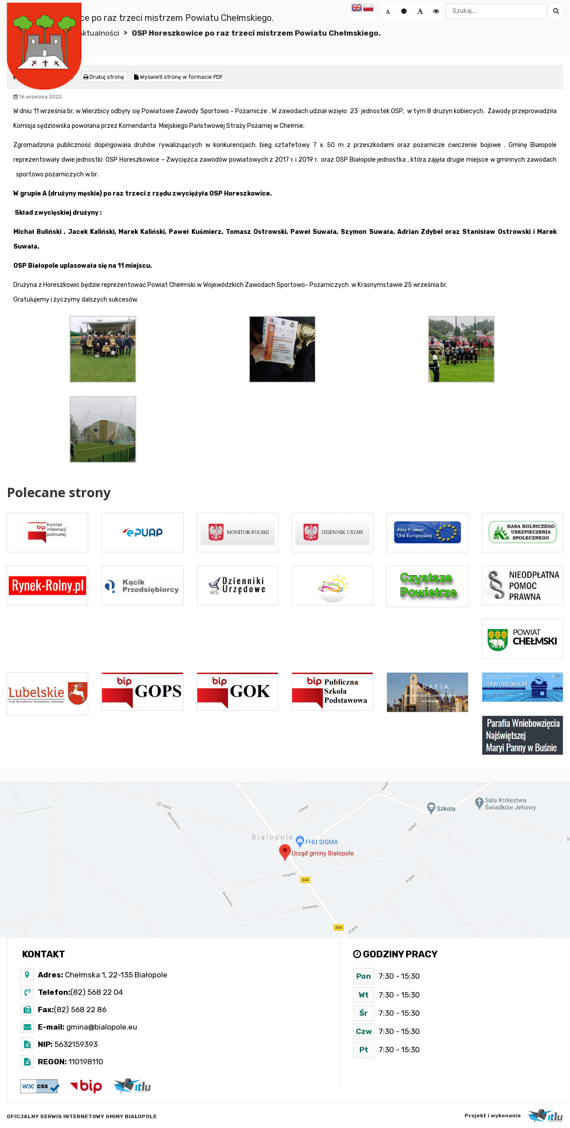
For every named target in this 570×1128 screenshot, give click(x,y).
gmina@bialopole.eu (101, 1026)
